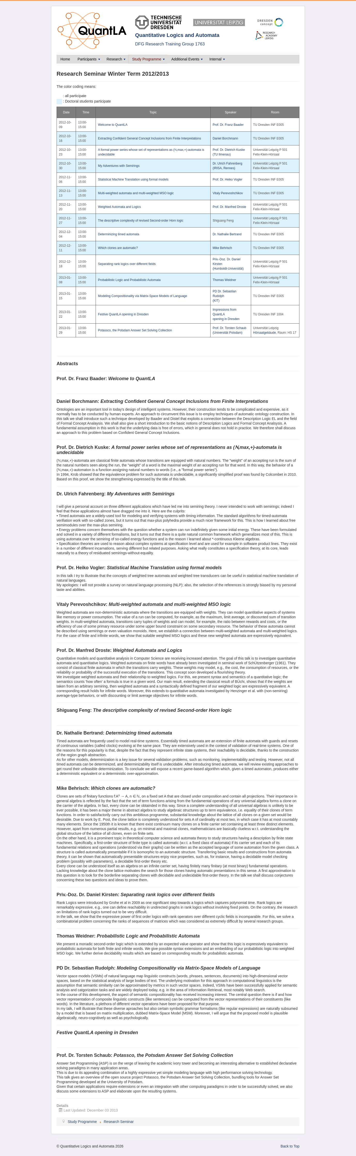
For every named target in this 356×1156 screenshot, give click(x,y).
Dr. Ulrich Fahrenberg (227, 163)
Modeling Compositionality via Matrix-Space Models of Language (142, 296)
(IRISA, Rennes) (224, 168)
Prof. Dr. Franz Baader (228, 125)
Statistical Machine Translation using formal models (133, 179)
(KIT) (216, 300)
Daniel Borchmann (225, 138)
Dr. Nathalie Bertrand (227, 234)
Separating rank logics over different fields (127, 264)
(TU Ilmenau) (222, 154)
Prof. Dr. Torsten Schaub (229, 328)
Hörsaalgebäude (264, 332)
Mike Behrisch (222, 248)
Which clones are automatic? (118, 248)
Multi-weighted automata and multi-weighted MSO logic (136, 193)
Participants (89, 59)
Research (116, 59)
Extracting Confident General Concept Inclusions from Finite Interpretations (149, 138)
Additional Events (187, 59)
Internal (217, 59)
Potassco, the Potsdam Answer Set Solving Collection (135, 330)
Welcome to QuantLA (112, 125)
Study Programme (148, 59)
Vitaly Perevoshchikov (228, 193)
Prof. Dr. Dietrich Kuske (229, 150)
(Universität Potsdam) (227, 332)
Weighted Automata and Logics (119, 207)
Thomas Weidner (224, 280)
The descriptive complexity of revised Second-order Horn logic (140, 220)
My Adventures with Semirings (119, 166)
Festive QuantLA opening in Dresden (123, 314)
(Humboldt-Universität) (228, 268)
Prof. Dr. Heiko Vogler (227, 179)
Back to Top (290, 1146)
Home (65, 59)
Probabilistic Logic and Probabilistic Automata (129, 280)
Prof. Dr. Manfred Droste (229, 207)
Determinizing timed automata (118, 234)
